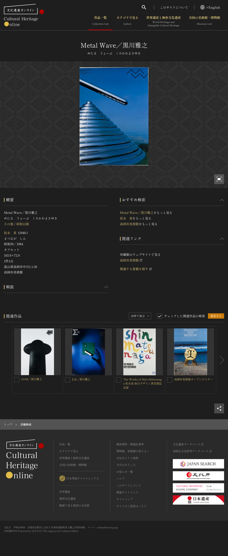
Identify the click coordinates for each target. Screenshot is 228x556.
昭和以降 (22, 223)
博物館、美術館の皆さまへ (132, 451)
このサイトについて (174, 7)
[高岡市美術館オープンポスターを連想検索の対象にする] (169, 379)
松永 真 (10, 232)
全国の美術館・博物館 (204, 21)
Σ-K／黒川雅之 (81, 379)
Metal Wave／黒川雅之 (137, 212)
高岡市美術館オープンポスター (193, 379)
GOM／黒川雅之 (31, 379)
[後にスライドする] (220, 360)
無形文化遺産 (67, 498)
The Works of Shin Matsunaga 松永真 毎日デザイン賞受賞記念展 (142, 383)
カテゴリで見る (127, 21)
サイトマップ (124, 499)
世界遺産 (64, 492)
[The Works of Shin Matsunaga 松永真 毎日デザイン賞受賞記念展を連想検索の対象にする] (118, 379)
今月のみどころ (126, 465)
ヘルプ (120, 478)
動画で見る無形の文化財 (74, 505)
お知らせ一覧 (124, 472)
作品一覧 (100, 21)
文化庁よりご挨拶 (127, 458)
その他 (8, 223)
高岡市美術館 (129, 223)
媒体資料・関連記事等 (130, 444)
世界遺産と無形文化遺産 (163, 21)
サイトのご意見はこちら (131, 506)
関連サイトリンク (127, 492)
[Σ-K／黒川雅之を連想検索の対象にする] (67, 379)
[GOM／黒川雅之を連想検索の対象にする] (16, 379)
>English (210, 7)
